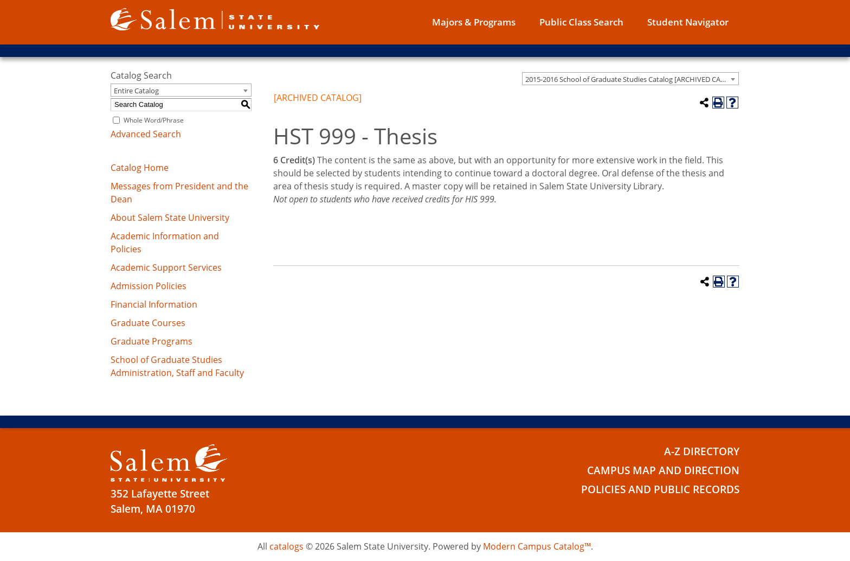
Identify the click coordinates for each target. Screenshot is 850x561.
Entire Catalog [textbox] (136, 90)
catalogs (286, 546)
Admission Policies (148, 286)
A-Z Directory (701, 451)
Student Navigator (688, 22)
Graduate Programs (151, 341)
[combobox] (630, 78)
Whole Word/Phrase (154, 120)
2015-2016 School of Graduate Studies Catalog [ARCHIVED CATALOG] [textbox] (631, 79)
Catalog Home (140, 168)
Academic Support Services (166, 267)
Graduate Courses (148, 323)
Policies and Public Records (660, 489)
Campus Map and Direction (663, 470)
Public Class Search (581, 22)
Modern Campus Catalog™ (537, 546)
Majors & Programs (474, 22)
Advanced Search (146, 134)
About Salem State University (170, 218)
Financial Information (154, 304)
